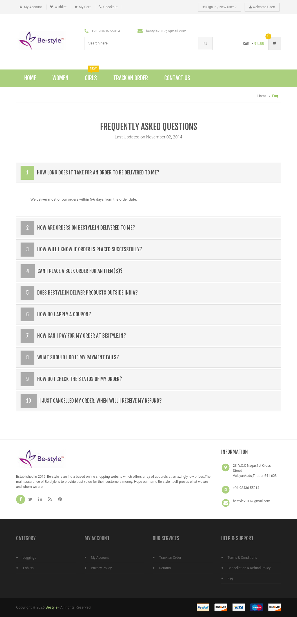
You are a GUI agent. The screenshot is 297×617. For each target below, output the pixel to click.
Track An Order (130, 78)
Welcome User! (262, 7)
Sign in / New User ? (219, 7)
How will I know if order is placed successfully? (81, 250)
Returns (165, 568)
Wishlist (61, 7)
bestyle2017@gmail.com (251, 501)
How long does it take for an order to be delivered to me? (90, 173)
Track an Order (170, 558)
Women (60, 78)
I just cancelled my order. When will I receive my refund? (91, 401)
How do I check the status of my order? (71, 379)
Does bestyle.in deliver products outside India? (79, 293)
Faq (230, 578)
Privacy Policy (101, 568)
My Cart (85, 7)
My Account (33, 7)
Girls (92, 75)
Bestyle (51, 607)
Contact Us (177, 78)
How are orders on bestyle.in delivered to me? (78, 228)
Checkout (110, 7)
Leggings (29, 558)
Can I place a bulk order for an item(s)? (72, 271)
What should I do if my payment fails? (70, 358)
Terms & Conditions (242, 558)
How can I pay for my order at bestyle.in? (73, 336)
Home (30, 78)
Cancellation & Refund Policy (249, 568)
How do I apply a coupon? (56, 315)
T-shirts (28, 568)
